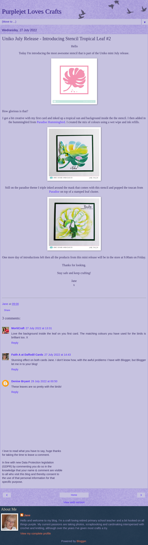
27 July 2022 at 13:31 (39, 328)
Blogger (81, 541)
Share (7, 310)
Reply (14, 342)
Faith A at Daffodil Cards (27, 354)
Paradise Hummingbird (51, 122)
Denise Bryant (20, 381)
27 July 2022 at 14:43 (57, 354)
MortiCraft (18, 328)
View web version (74, 502)
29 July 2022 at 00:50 (44, 381)
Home (74, 495)
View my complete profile (35, 533)
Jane (27, 515)
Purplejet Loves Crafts (31, 11)
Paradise (54, 191)
